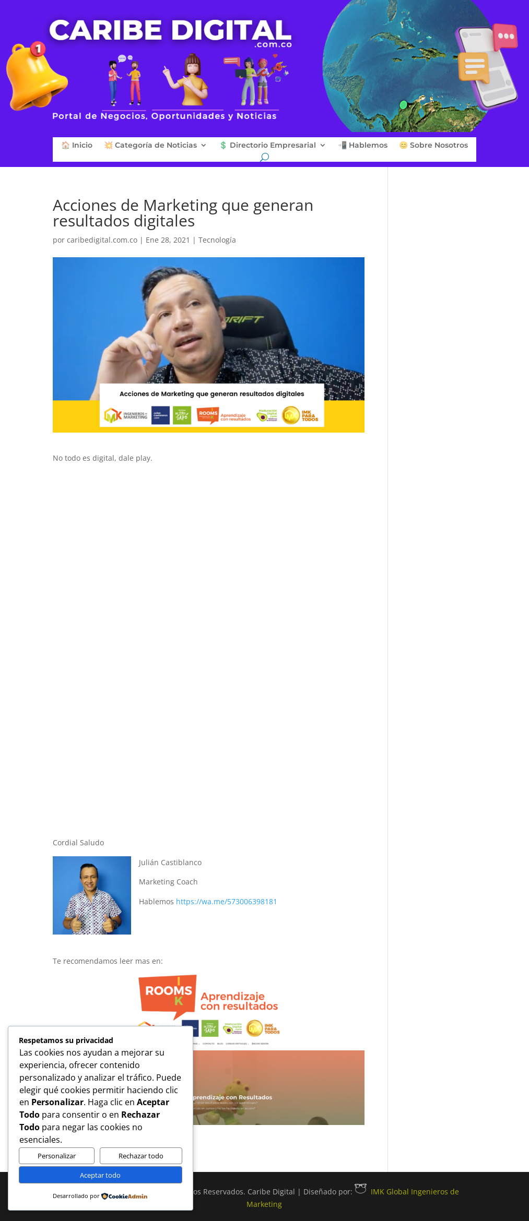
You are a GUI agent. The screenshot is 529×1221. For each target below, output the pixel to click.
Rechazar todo (141, 1155)
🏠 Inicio (76, 145)
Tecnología (217, 240)
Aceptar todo (100, 1175)
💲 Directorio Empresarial (267, 145)
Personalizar (57, 1155)
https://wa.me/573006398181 (226, 901)
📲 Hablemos (362, 145)
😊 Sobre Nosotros (433, 145)
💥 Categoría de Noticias (150, 145)
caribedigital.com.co (102, 240)
